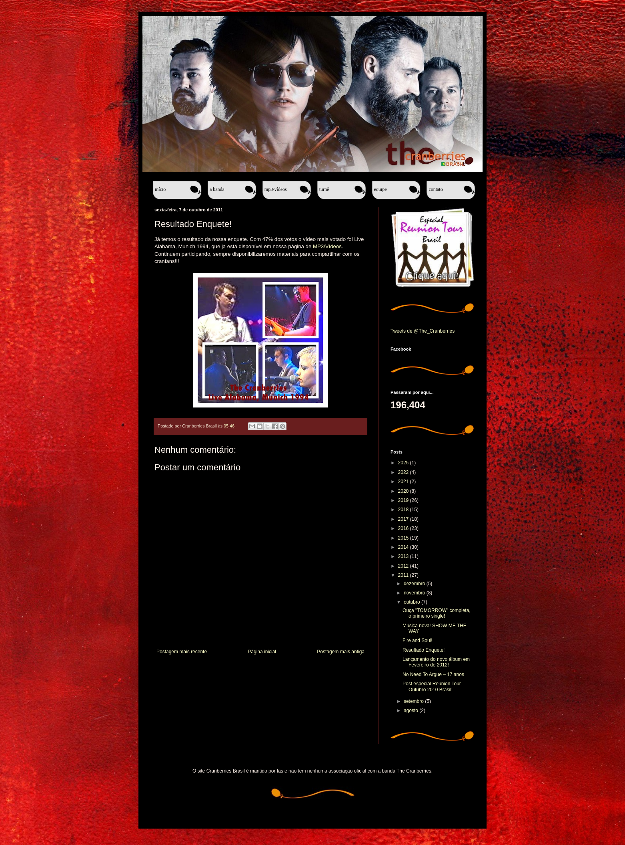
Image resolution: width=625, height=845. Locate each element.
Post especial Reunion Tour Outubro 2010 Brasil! (432, 686)
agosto (411, 710)
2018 (404, 509)
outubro (412, 602)
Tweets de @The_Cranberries (423, 331)
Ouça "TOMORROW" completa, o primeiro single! (437, 613)
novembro (415, 593)
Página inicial (262, 651)
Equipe (380, 189)
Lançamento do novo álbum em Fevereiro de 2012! (436, 662)
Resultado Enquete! (424, 650)
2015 (404, 538)
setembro (414, 701)
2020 (404, 491)
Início (160, 189)
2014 (404, 547)
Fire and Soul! (418, 640)
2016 (404, 528)
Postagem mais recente (181, 651)
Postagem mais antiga (341, 651)
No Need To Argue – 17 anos (433, 674)
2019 (404, 500)
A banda (217, 189)
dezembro (415, 583)
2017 (404, 519)
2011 (404, 575)
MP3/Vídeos (275, 189)
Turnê (324, 189)
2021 (404, 481)
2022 (404, 472)
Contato (436, 189)
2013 (404, 556)
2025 (404, 463)
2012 (404, 566)
